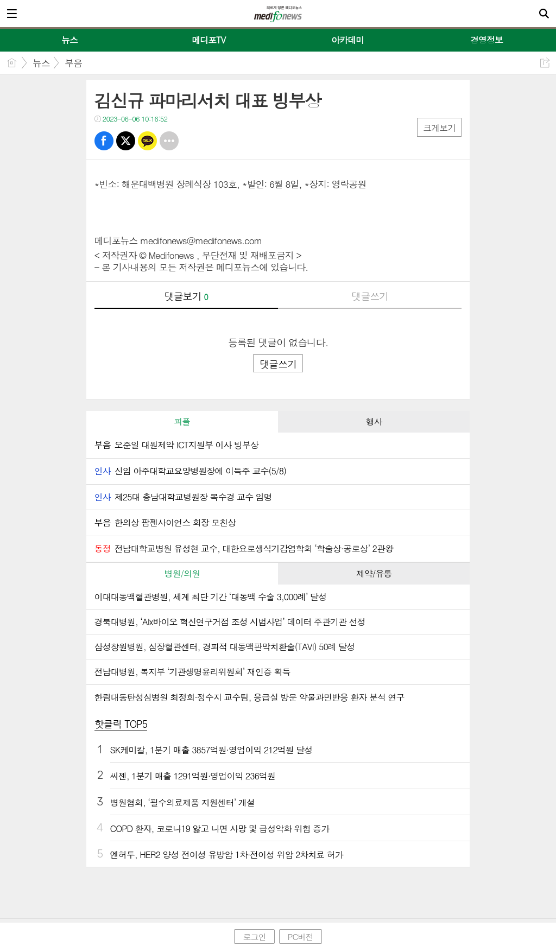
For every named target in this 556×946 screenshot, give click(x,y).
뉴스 (41, 62)
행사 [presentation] (374, 421)
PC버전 (300, 936)
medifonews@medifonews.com (201, 240)
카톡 (147, 140)
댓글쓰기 (369, 296)
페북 (103, 140)
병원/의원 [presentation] (182, 573)
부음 (73, 62)
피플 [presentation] (182, 421)
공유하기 (545, 62)
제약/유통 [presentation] (374, 573)
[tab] (182, 422)
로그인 (254, 936)
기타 (169, 140)
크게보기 (439, 128)
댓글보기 (186, 296)
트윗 (125, 140)
